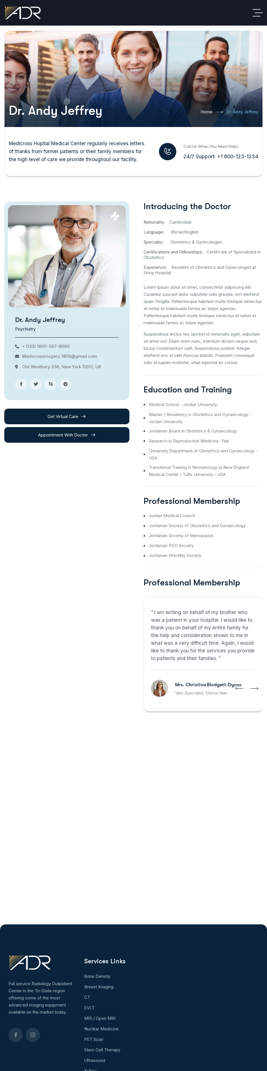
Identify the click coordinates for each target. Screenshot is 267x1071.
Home (211, 112)
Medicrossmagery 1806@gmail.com (59, 356)
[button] (239, 688)
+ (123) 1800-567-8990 (46, 346)
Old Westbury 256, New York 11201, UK (61, 366)
